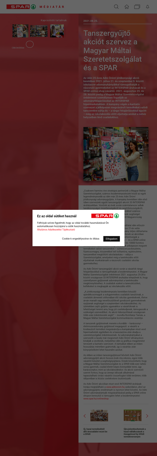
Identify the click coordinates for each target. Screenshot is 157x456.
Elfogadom (112, 239)
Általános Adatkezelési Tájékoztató (56, 229)
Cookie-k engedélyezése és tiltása (80, 238)
